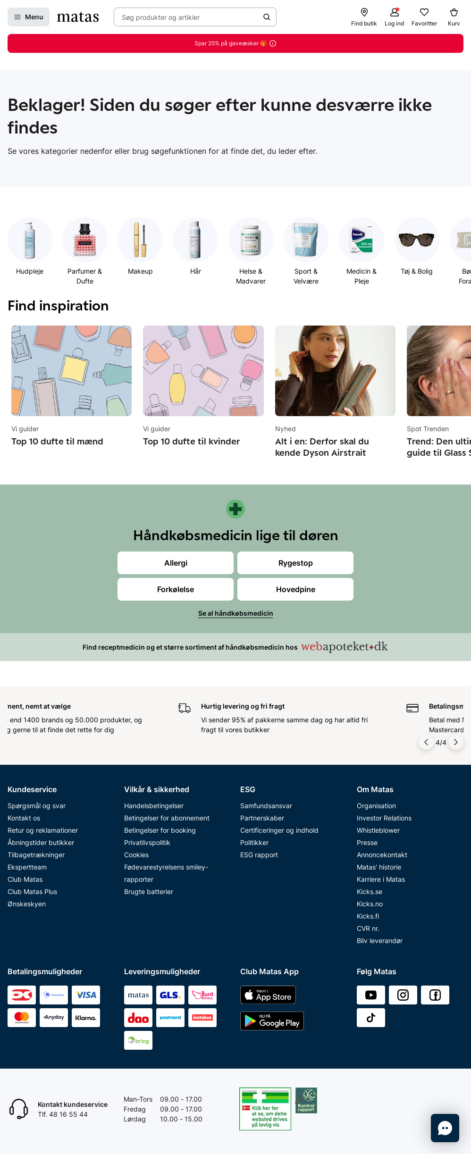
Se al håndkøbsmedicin (235, 613)
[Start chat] (445, 1128)
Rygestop (295, 563)
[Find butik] (364, 17)
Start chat (53, 1119)
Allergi (175, 563)
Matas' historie (379, 867)
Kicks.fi (368, 916)
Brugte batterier (148, 891)
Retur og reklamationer (43, 830)
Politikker (254, 842)
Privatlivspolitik (147, 842)
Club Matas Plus (32, 891)
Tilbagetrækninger (36, 855)
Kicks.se (369, 891)
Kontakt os (24, 818)
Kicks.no (370, 904)
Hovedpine (295, 589)
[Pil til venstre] (427, 742)
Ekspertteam (27, 867)
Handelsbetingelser (154, 806)
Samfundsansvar (266, 806)
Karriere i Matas (381, 879)
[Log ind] (394, 17)
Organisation (376, 806)
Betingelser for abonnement (167, 818)
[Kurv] (454, 17)
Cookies (136, 855)
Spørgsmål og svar (37, 806)
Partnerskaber (262, 818)
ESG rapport (259, 855)
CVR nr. (368, 928)
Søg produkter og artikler (161, 17)
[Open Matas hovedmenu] (29, 17)
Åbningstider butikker (41, 842)
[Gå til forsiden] (78, 17)
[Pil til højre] (455, 742)
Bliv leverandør (380, 941)
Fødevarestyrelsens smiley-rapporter (166, 873)
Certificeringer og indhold (279, 830)
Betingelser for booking (160, 830)
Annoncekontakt (382, 855)
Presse (367, 842)
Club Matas (25, 879)
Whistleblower (378, 830)
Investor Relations (384, 818)
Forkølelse (175, 589)
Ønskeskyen (27, 904)
